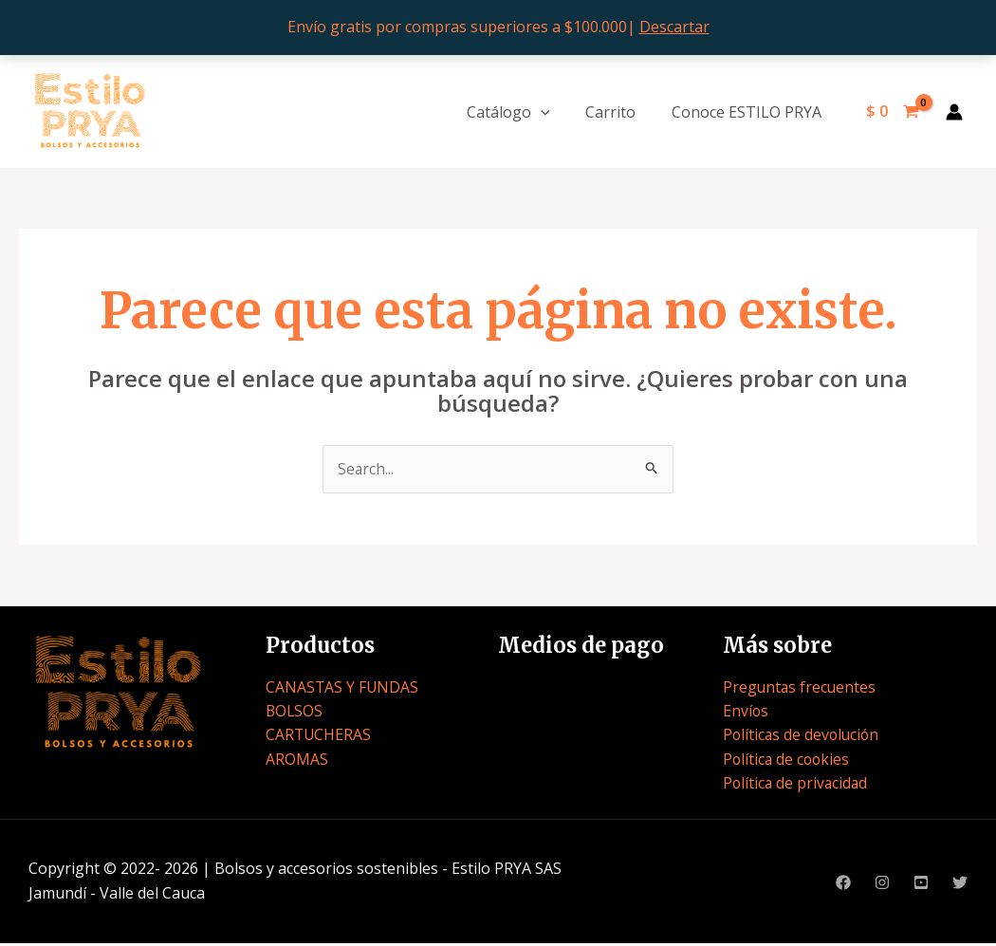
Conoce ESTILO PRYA (748, 112)
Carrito (618, 112)
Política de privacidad (797, 784)
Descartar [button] (674, 26)
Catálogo (521, 112)
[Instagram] (882, 885)
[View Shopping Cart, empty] (892, 112)
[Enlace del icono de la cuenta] (954, 112)
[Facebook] (843, 885)
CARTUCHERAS (319, 736)
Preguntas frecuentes (800, 687)
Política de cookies (788, 760)
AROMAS (297, 760)
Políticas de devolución (803, 736)
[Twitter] (960, 885)
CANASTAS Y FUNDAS (343, 687)
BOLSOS (295, 711)
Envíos (746, 711)
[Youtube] (921, 885)
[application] (553, 112)
